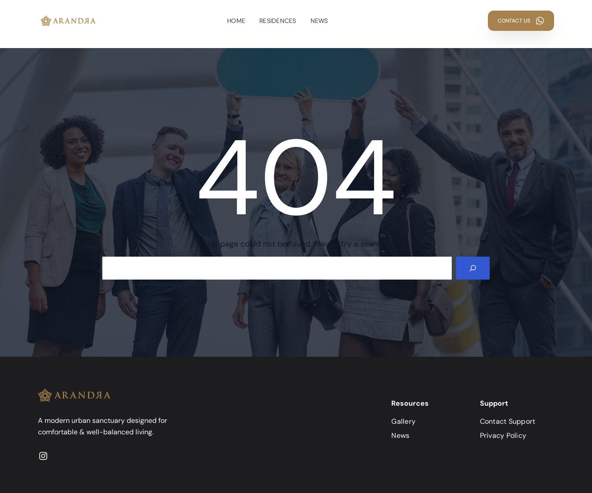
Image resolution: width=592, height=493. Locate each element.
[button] (521, 21)
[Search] (473, 268)
